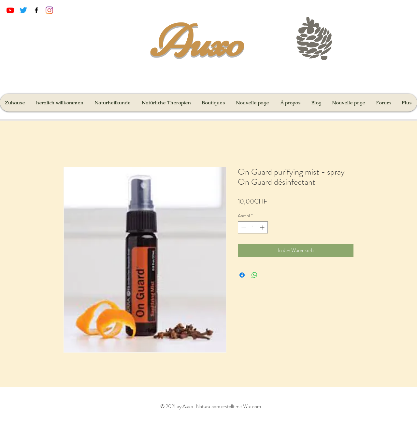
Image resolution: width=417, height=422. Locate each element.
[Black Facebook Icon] (36, 10)
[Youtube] (10, 10)
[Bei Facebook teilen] (242, 275)
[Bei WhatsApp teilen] (254, 275)
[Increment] (263, 227)
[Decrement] (243, 227)
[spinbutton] (253, 227)
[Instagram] (49, 10)
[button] (214, 103)
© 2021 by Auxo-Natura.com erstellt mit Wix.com (210, 406)
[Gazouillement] (23, 10)
